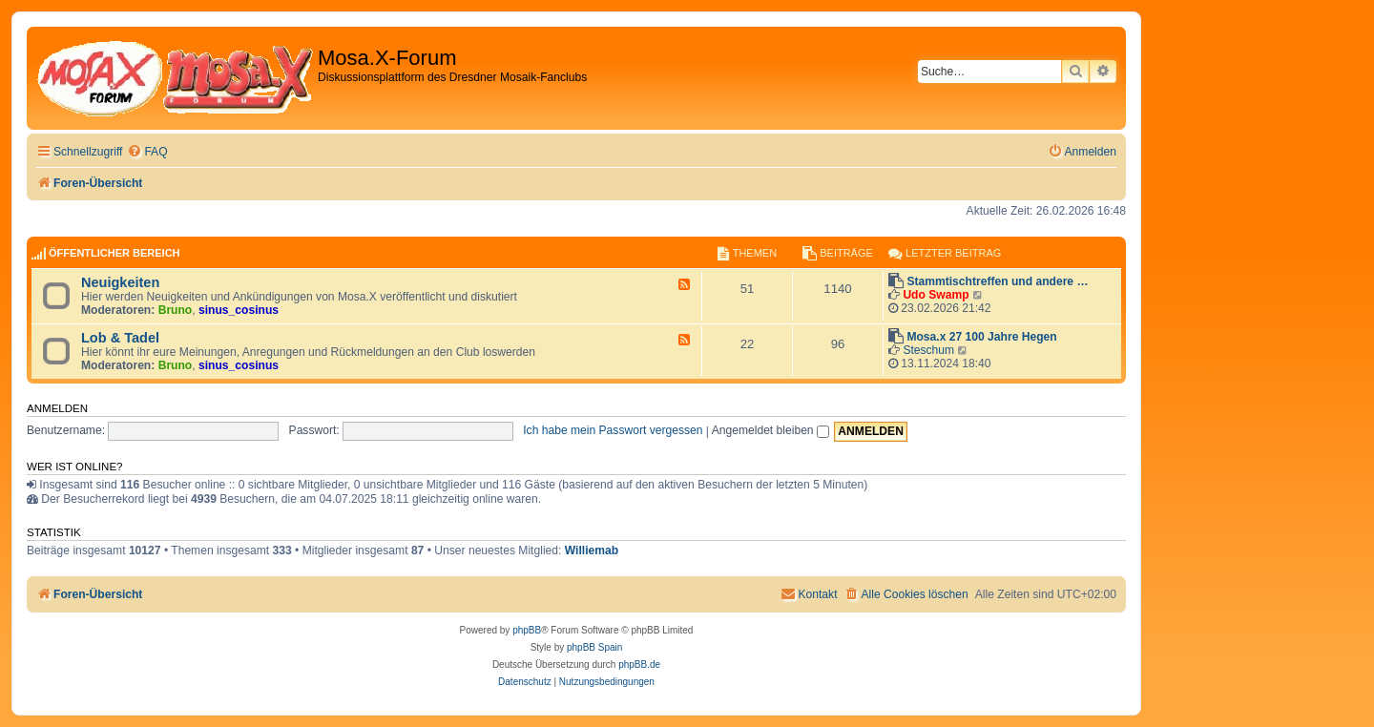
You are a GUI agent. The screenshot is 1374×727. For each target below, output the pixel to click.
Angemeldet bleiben (770, 430)
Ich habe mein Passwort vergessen (612, 430)
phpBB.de (639, 664)
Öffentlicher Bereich (114, 253)
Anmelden (57, 408)
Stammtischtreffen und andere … (997, 281)
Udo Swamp (935, 294)
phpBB (526, 630)
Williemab (591, 550)
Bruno (175, 310)
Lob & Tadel (120, 337)
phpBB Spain (594, 647)
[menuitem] (147, 152)
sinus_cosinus (238, 310)
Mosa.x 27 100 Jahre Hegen (981, 336)
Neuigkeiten (120, 282)
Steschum (928, 350)
